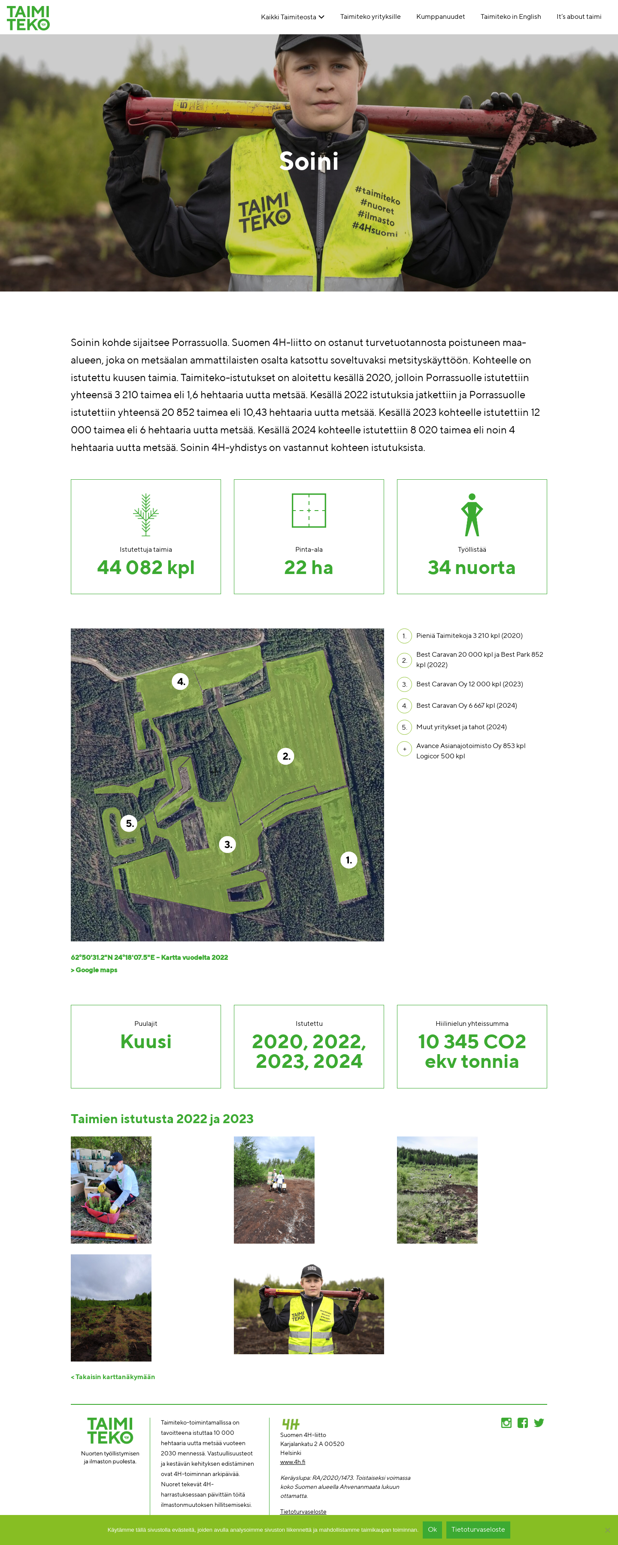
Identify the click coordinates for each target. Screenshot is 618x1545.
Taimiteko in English (511, 17)
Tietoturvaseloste (303, 1512)
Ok (432, 1530)
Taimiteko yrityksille (370, 17)
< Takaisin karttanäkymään (113, 1377)
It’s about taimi (579, 17)
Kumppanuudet (440, 17)
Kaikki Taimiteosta (288, 17)
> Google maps (94, 970)
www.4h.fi (293, 1462)
